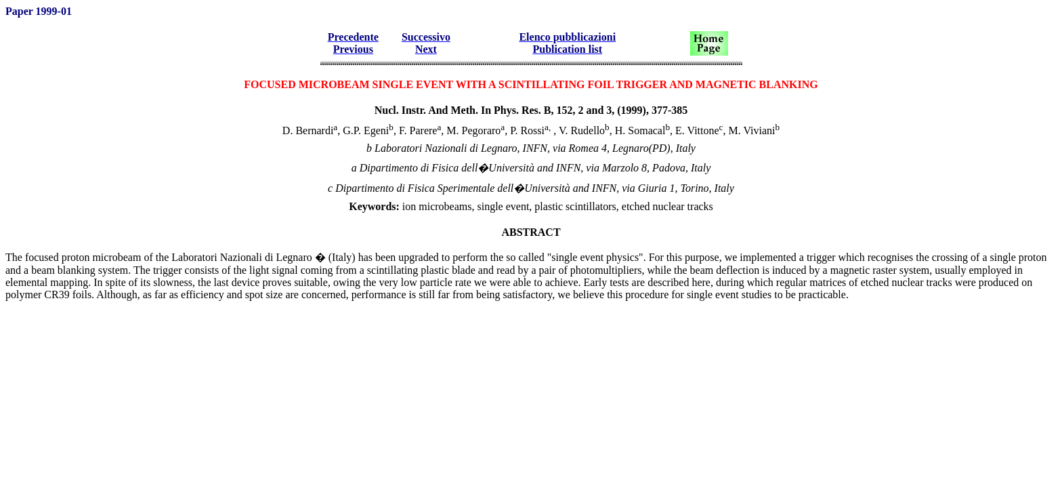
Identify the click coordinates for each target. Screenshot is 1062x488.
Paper (20, 11)
